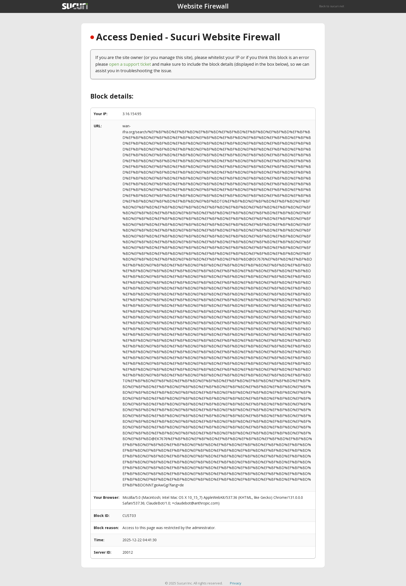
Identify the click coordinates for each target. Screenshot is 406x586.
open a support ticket (130, 64)
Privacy (235, 583)
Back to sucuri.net (331, 6)
